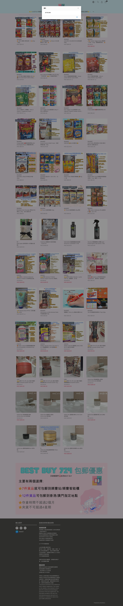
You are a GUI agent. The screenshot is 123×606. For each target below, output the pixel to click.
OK (77, 17)
